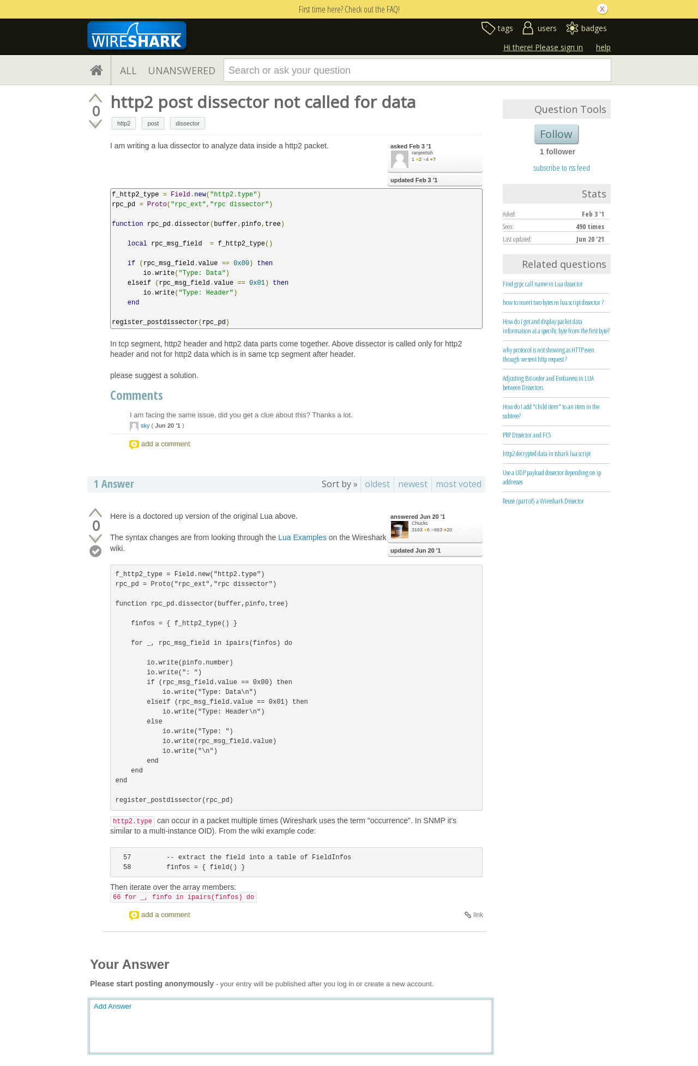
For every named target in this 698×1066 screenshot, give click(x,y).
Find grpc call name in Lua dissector (543, 284)
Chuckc (420, 523)
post (153, 123)
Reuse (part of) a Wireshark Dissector (543, 501)
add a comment (165, 444)
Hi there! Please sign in (543, 47)
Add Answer (112, 1006)
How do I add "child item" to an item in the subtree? (551, 411)
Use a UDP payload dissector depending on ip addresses (552, 477)
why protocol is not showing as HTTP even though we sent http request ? (548, 354)
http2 (123, 123)
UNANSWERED (181, 70)
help (603, 47)
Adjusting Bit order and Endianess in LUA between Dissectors (548, 382)
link (478, 915)
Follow (556, 134)
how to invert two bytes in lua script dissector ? (553, 302)
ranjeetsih (422, 152)
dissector (188, 123)
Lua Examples (302, 537)
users (547, 28)
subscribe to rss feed (562, 167)
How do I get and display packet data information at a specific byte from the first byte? (556, 326)
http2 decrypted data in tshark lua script (547, 453)
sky (145, 425)
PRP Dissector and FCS (527, 435)
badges (594, 28)
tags (505, 28)
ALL (128, 70)
